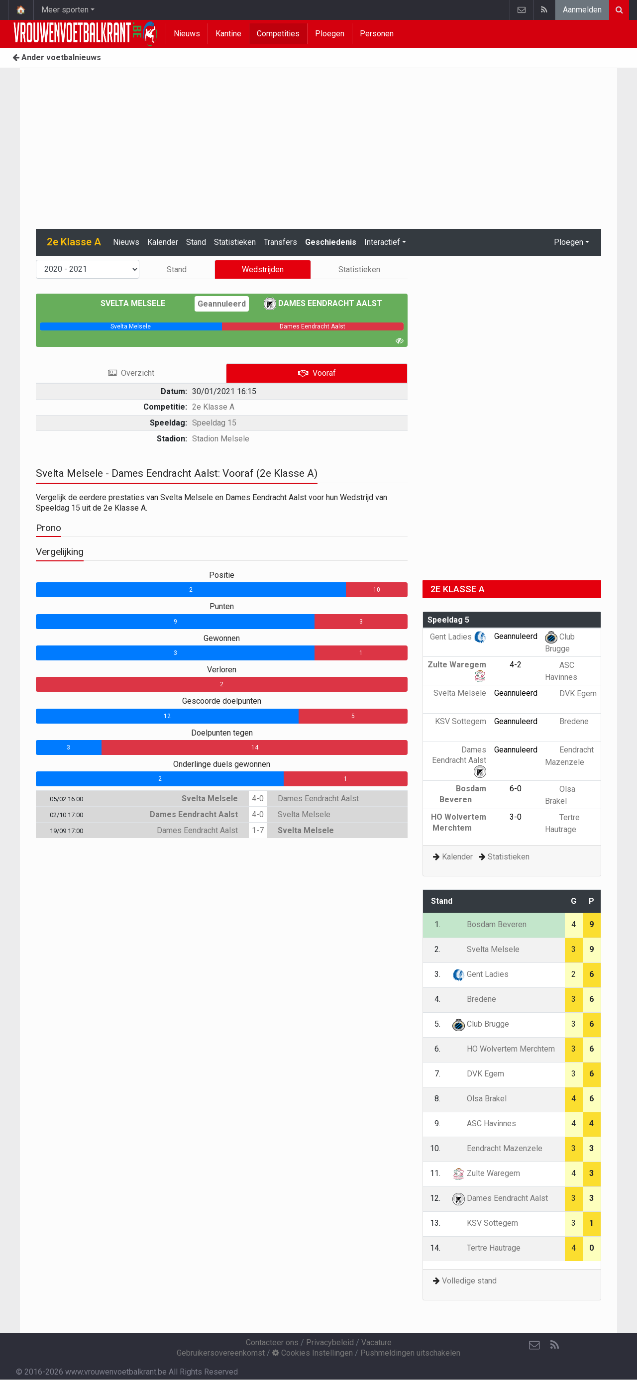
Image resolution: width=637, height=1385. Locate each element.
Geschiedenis (330, 242)
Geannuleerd (222, 304)
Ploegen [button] (568, 242)
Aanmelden (582, 9)
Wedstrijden (263, 269)
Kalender (162, 242)
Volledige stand (469, 1280)
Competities (278, 33)
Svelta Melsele (140, 303)
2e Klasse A (213, 407)
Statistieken (235, 242)
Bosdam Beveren (489, 924)
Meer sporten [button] (65, 9)
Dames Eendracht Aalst (323, 303)
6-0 (516, 788)
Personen (377, 33)
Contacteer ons (272, 1342)
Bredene (567, 721)
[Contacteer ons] (534, 1345)
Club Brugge (480, 1024)
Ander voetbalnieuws (56, 57)
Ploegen (329, 33)
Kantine (228, 33)
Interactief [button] (382, 242)
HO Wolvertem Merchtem (503, 1049)
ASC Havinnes (484, 1123)
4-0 (258, 798)
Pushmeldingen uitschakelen (410, 1353)
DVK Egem (571, 693)
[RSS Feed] (554, 1345)
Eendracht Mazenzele (497, 1148)
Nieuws (187, 33)
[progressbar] (131, 326)
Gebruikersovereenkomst (221, 1353)
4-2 (516, 664)
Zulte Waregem (486, 1173)
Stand (196, 242)
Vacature (376, 1342)
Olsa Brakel (479, 1098)
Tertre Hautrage (486, 1248)
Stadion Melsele (220, 438)
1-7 (258, 830)
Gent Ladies (458, 636)
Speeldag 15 (214, 422)
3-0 (516, 817)
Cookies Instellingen (312, 1353)
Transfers (280, 242)
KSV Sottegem (485, 1223)
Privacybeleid (330, 1342)
